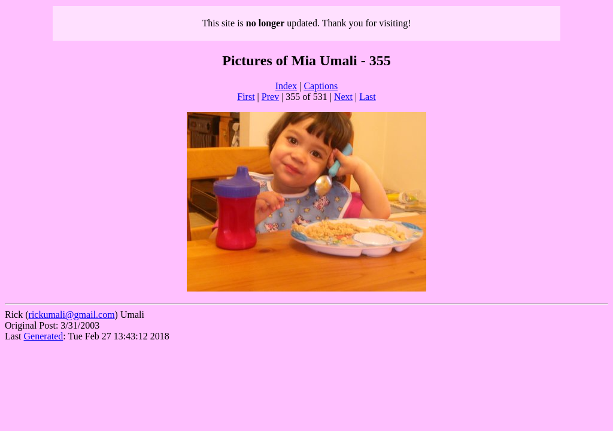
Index (286, 86)
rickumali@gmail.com (72, 314)
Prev (270, 97)
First (245, 97)
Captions (321, 86)
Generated (43, 336)
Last (367, 97)
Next (343, 97)
